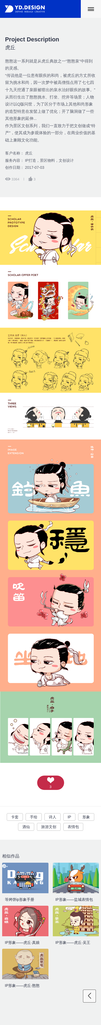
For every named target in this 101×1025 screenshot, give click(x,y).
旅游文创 (48, 827)
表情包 (73, 827)
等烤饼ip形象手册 (19, 899)
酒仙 (26, 827)
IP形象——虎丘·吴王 (72, 942)
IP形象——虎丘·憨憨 (22, 985)
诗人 (52, 817)
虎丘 (32, 42)
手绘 (33, 817)
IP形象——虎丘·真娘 (22, 942)
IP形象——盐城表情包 (74, 899)
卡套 (15, 817)
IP (69, 817)
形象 (86, 817)
